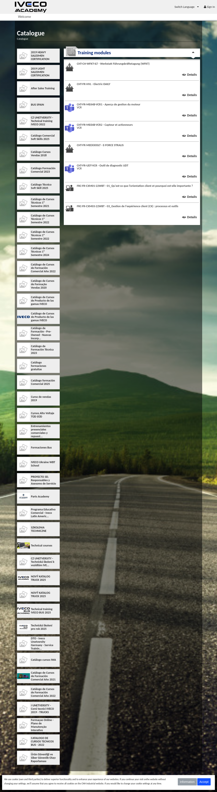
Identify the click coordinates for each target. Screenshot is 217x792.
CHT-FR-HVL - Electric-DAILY (93, 84)
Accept (204, 782)
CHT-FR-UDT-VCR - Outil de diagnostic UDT (102, 165)
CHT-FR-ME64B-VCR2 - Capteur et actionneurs (105, 125)
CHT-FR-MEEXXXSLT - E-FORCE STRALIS (100, 145)
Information (187, 782)
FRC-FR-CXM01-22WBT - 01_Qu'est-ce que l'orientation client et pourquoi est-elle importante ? (135, 186)
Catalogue (22, 38)
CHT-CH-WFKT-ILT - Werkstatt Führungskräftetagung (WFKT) (113, 64)
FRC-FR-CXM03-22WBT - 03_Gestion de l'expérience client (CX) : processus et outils (127, 206)
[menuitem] (187, 7)
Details (192, 74)
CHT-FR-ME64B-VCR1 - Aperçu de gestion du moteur (108, 104)
